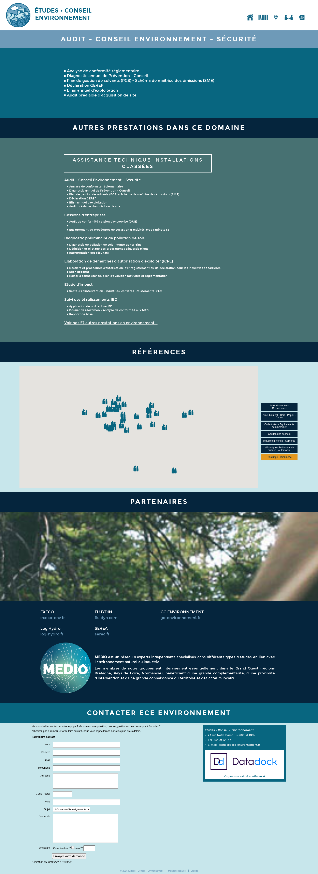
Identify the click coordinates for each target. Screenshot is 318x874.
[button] (98, 414)
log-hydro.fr (51, 634)
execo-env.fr (52, 618)
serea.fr (102, 634)
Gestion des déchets (279, 434)
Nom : (48, 744)
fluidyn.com (106, 618)
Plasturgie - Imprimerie (279, 457)
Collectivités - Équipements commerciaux (279, 425)
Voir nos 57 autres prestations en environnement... (111, 323)
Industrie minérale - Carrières (279, 440)
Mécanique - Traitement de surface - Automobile (279, 449)
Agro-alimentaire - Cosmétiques (279, 407)
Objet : (48, 809)
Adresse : (46, 775)
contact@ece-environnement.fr (239, 744)
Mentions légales (177, 871)
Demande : (45, 816)
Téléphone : (45, 768)
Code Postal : (44, 794)
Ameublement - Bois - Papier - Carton (279, 416)
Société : (46, 752)
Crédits (194, 871)
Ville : (48, 801)
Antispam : (45, 848)
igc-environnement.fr (180, 618)
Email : (47, 760)
